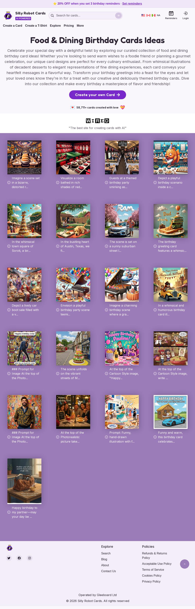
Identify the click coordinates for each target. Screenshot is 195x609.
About (105, 565)
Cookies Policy (152, 575)
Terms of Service (153, 569)
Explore (55, 25)
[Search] (118, 16)
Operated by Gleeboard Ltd (98, 595)
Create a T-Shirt (36, 25)
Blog (104, 559)
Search (106, 553)
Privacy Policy (151, 581)
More (80, 25)
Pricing (69, 25)
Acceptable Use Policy (157, 563)
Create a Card (12, 25)
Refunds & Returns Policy (154, 555)
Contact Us (108, 571)
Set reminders (132, 3)
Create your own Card (97, 95)
